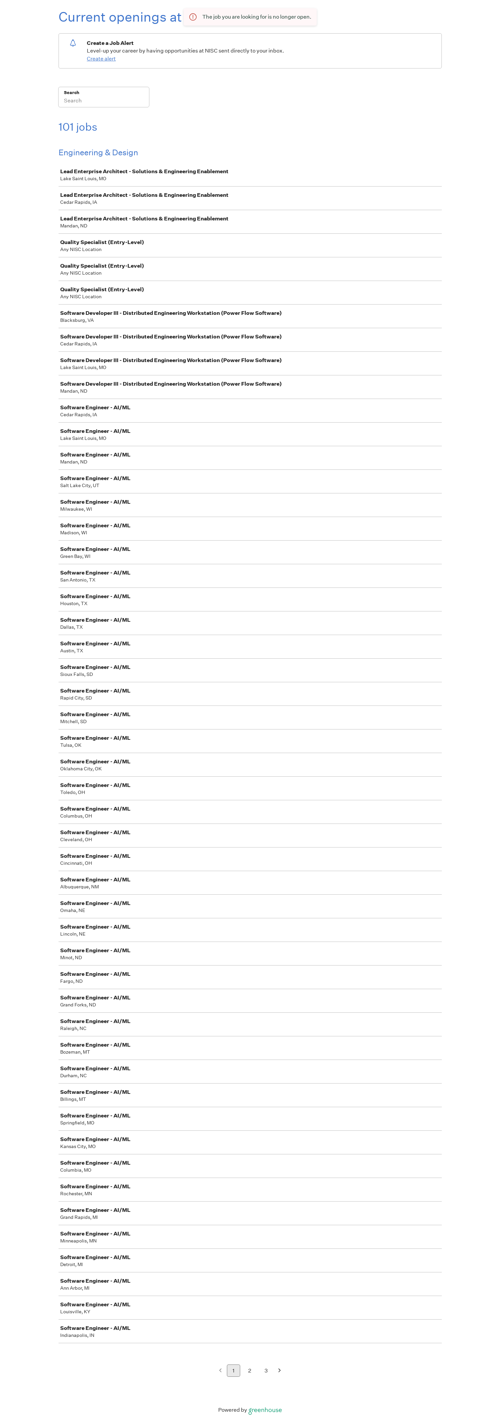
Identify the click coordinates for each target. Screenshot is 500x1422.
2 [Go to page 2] (249, 1370)
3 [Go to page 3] (266, 1370)
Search (72, 92)
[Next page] (279, 1371)
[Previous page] (220, 1371)
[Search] (104, 101)
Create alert (101, 59)
